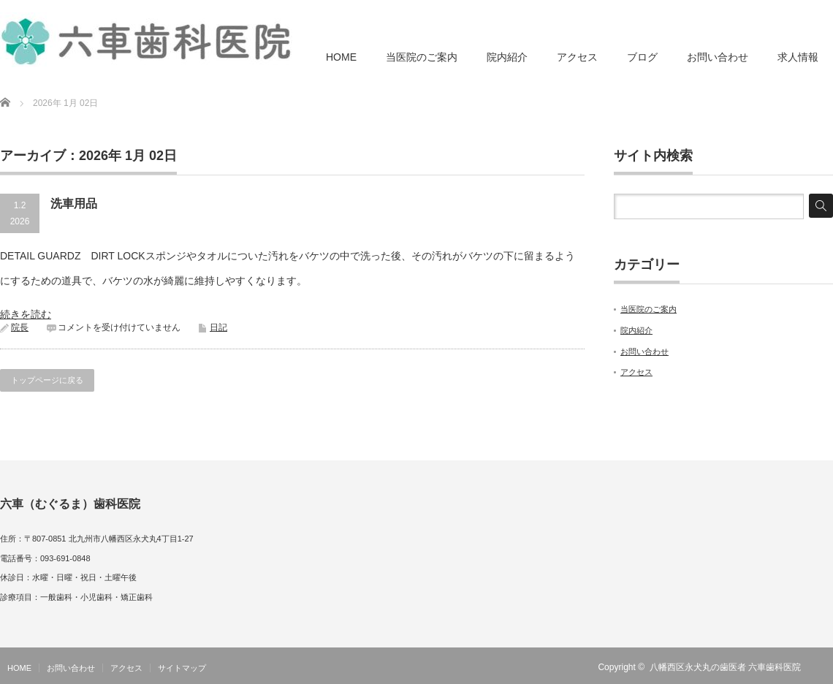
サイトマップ (182, 668)
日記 (218, 327)
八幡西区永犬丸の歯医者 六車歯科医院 (725, 667)
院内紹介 (507, 57)
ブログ (642, 57)
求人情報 (797, 57)
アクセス (577, 57)
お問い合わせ (717, 57)
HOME (341, 57)
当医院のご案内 (421, 57)
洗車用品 (73, 203)
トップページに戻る (47, 380)
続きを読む (25, 314)
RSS (824, 667)
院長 (19, 327)
